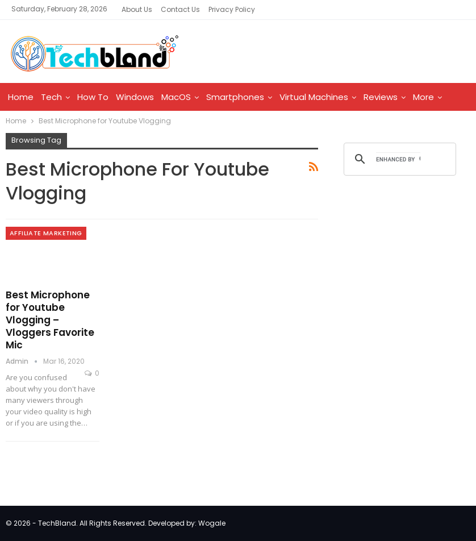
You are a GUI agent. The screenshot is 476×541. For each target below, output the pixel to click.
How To (92, 97)
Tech (51, 97)
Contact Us (180, 9)
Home (21, 97)
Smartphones (235, 97)
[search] (398, 159)
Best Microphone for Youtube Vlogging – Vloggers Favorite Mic (50, 320)
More (423, 97)
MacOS (176, 97)
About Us (137, 9)
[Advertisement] (402, 268)
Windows (135, 97)
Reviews (381, 97)
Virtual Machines (313, 97)
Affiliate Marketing (46, 233)
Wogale (212, 523)
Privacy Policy (231, 9)
